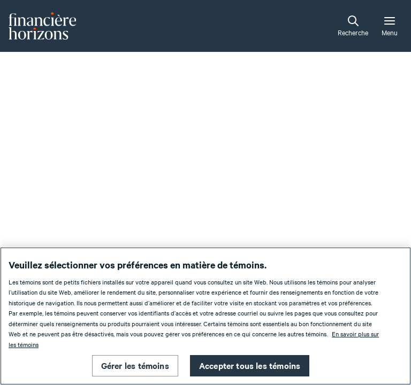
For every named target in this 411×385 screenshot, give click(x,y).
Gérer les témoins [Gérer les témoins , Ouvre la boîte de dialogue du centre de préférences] (135, 365)
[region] (205, 316)
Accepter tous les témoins (250, 365)
